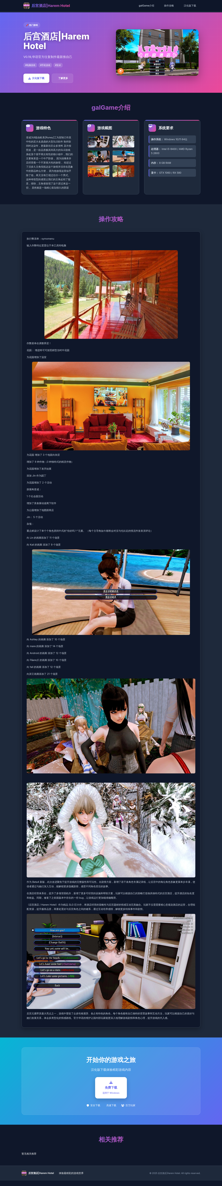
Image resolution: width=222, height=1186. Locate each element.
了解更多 (63, 78)
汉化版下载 (190, 5)
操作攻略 (169, 5)
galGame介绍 (146, 5)
